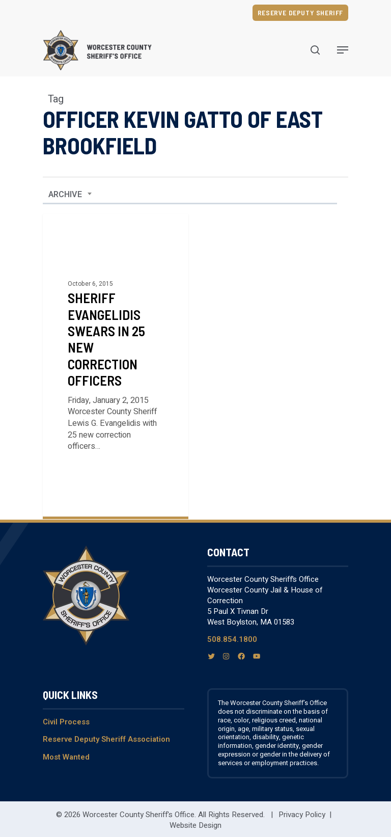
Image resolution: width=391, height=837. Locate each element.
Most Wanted (66, 757)
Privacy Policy (301, 814)
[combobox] (70, 194)
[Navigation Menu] (342, 49)
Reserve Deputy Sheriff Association (106, 739)
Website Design (195, 825)
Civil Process (66, 721)
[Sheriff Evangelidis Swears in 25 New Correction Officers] (115, 365)
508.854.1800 (232, 639)
